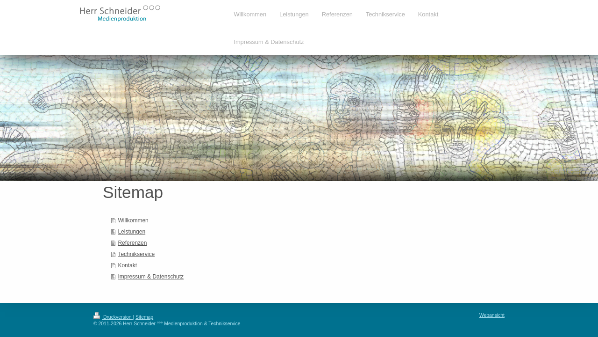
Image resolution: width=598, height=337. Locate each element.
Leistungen (131, 231)
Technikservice (136, 254)
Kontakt (127, 265)
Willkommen (133, 220)
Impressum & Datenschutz (151, 276)
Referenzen (132, 243)
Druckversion (113, 317)
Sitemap (144, 317)
